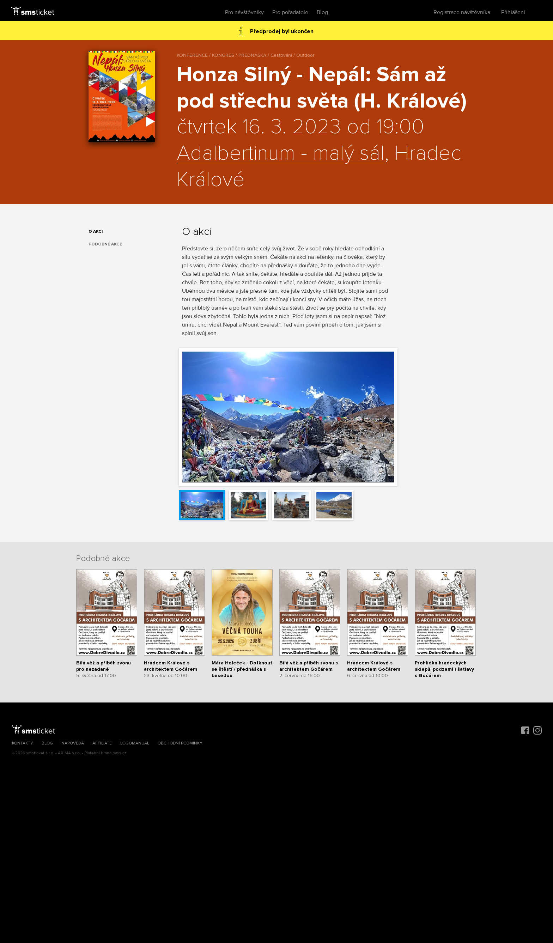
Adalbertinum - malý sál (280, 153)
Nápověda (72, 743)
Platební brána (97, 753)
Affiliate (102, 743)
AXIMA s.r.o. (69, 753)
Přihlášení (513, 12)
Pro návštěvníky (244, 12)
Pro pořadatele (290, 12)
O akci (96, 231)
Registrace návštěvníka (461, 12)
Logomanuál (134, 743)
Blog (322, 12)
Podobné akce (105, 244)
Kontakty (22, 743)
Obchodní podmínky (180, 743)
